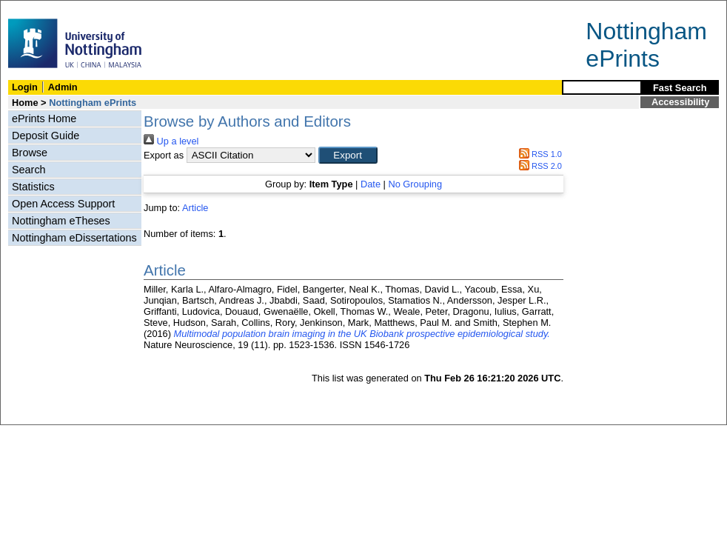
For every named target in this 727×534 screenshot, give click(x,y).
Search (29, 170)
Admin (63, 87)
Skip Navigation (33, 8)
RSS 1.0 (538, 154)
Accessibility (680, 101)
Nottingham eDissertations (74, 238)
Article (195, 207)
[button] (348, 155)
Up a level (171, 141)
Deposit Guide (45, 135)
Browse (29, 152)
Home (25, 102)
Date (371, 184)
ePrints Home (44, 118)
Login (25, 87)
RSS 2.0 (538, 165)
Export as (164, 155)
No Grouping (415, 184)
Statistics (33, 187)
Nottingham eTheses (61, 221)
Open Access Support (63, 204)
